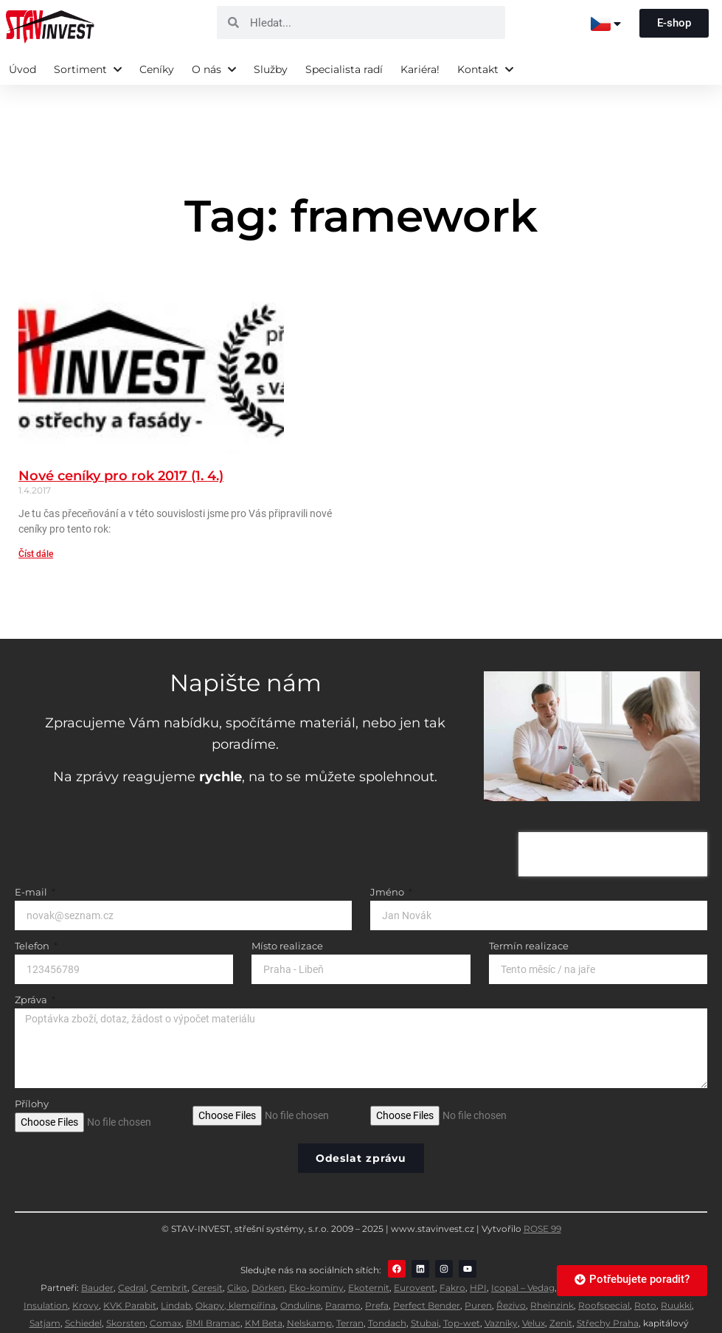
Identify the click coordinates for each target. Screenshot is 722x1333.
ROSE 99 (542, 1193)
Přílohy (32, 1069)
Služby (271, 69)
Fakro (452, 1252)
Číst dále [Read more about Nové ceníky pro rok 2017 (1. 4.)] (35, 518)
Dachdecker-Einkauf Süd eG (390, 1305)
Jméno (388, 857)
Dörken (268, 1252)
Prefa (377, 1269)
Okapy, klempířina (235, 1269)
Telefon (33, 911)
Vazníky (501, 1287)
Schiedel (83, 1287)
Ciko (237, 1252)
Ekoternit (368, 1252)
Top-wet (461, 1287)
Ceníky (156, 69)
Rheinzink (552, 1269)
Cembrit (168, 1252)
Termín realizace (529, 911)
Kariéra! (420, 69)
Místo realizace (287, 911)
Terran (350, 1287)
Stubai (425, 1287)
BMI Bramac (213, 1287)
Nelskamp (309, 1287)
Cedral (132, 1252)
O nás (214, 69)
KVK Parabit (129, 1269)
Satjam (44, 1287)
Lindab (176, 1269)
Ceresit (207, 1252)
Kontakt (485, 69)
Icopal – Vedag (523, 1252)
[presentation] (612, 819)
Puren (478, 1269)
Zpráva (32, 965)
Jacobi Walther (613, 1252)
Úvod (22, 69)
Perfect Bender (426, 1269)
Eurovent (414, 1252)
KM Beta (263, 1287)
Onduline (300, 1269)
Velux (533, 1287)
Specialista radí (344, 69)
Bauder (97, 1252)
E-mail (32, 857)
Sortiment (88, 69)
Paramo (343, 1269)
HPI (478, 1252)
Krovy (85, 1269)
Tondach (387, 1287)
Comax (165, 1287)
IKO (567, 1252)
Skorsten (125, 1287)
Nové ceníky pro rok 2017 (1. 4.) (120, 440)
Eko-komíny (316, 1252)
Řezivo (511, 1269)
